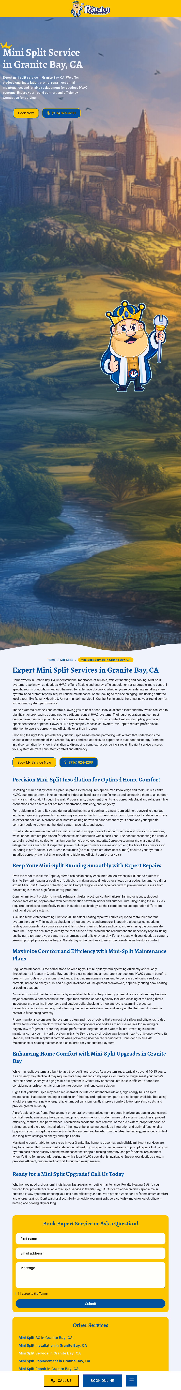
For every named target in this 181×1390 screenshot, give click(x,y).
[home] (90, 8)
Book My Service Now (34, 762)
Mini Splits (66, 659)
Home (51, 659)
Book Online (102, 1381)
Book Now (26, 113)
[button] (131, 1381)
